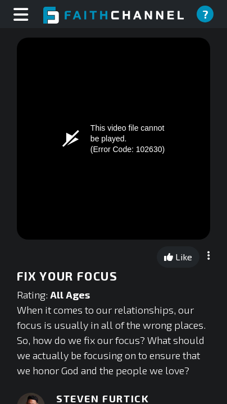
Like (178, 256)
